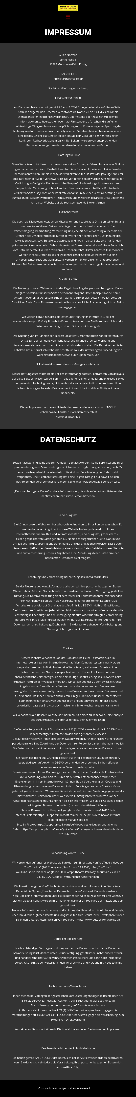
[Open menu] (68, 16)
